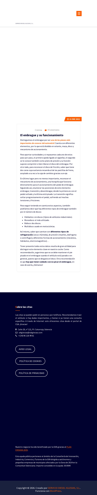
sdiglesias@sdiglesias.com (30, 332)
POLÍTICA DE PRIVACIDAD (31, 373)
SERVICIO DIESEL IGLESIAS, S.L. (64, 487)
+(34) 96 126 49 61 (26, 335)
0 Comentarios (52, 130)
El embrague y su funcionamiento (41, 135)
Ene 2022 (73, 119)
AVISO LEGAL (25, 349)
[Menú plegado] (79, 13)
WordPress (55, 490)
